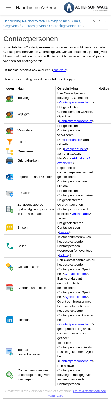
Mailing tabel (80, 213)
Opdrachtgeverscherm (65, 26)
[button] (94, 21)
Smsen (64, 232)
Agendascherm (75, 297)
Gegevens (11, 26)
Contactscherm (75, 274)
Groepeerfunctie (75, 149)
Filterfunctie (72, 139)
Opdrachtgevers (34, 26)
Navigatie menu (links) (64, 21)
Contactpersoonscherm (75, 102)
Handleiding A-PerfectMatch (24, 21)
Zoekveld (59, 70)
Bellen (63, 255)
